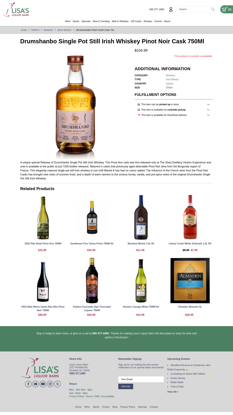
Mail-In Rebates (120, 21)
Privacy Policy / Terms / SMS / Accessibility (91, 396)
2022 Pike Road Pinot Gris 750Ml (43, 243)
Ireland (169, 83)
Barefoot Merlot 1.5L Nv (141, 243)
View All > (172, 392)
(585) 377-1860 (77, 373)
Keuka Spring (178, 378)
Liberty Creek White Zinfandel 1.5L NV (190, 243)
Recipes (148, 21)
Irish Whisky (172, 79)
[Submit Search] (213, 9)
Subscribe (125, 386)
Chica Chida (177, 386)
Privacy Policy (127, 407)
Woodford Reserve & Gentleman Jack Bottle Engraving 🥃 (188, 367)
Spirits (76, 21)
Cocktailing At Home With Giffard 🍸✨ (191, 374)
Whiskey (170, 75)
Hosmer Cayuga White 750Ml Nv (141, 307)
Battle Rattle (177, 382)
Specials (85, 21)
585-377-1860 (156, 9)
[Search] (194, 9)
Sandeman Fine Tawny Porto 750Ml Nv (92, 243)
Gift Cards (136, 21)
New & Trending (101, 21)
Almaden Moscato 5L (190, 307)
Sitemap (142, 407)
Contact (154, 407)
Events (158, 21)
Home (78, 407)
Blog (115, 407)
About (167, 21)
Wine (67, 21)
